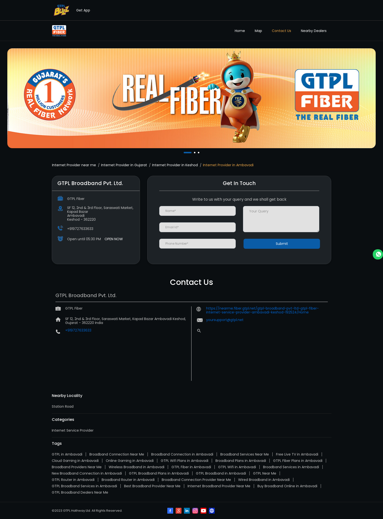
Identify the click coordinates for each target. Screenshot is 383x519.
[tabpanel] (191, 98)
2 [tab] (195, 152)
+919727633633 (80, 228)
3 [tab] (199, 152)
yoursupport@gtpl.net (225, 319)
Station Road (63, 406)
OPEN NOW (114, 239)
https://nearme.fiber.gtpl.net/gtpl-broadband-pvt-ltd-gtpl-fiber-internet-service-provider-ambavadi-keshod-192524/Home (262, 310)
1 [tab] (185, 152)
